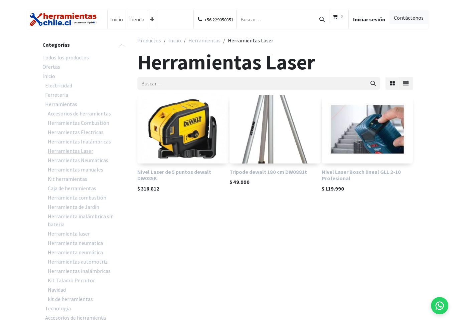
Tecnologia (58, 308)
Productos (149, 40)
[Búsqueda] (322, 19)
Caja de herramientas (72, 188)
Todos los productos (65, 57)
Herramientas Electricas (76, 132)
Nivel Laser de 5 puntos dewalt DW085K (174, 175)
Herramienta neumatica (75, 243)
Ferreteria (56, 94)
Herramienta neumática (75, 252)
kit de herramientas (70, 299)
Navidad (57, 289)
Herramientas (61, 104)
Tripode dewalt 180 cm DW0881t (268, 172)
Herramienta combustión (77, 197)
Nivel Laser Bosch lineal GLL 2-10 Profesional (361, 175)
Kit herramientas (67, 179)
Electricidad (58, 85)
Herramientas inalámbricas (79, 271)
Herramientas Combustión (78, 122)
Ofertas (51, 66)
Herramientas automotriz (78, 261)
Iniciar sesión (369, 19)
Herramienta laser (69, 233)
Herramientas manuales (75, 169)
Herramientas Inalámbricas (79, 141)
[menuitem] (117, 19)
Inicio (48, 76)
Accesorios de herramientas (79, 113)
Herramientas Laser (70, 150)
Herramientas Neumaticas (78, 160)
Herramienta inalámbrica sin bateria (81, 220)
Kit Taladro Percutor (71, 280)
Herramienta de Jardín (73, 207)
